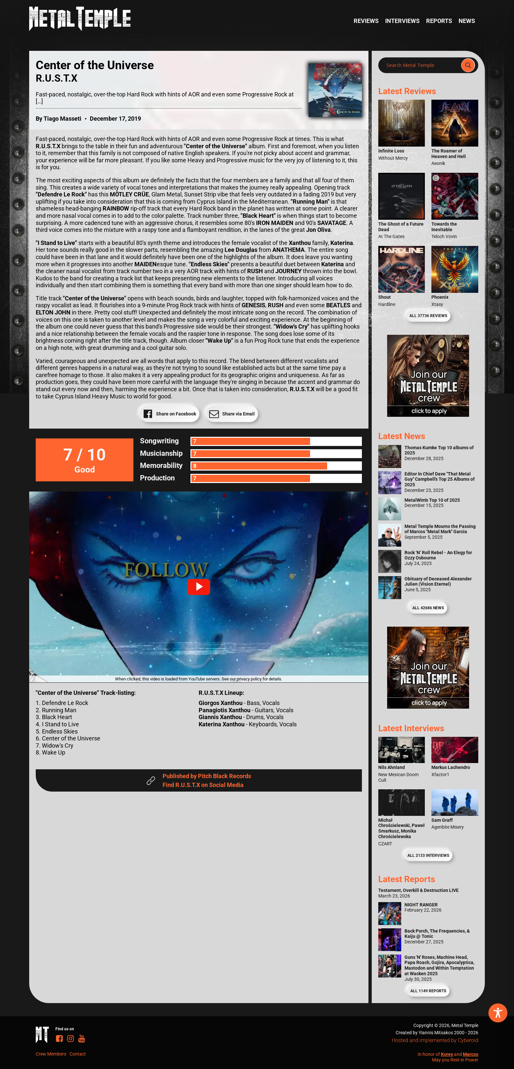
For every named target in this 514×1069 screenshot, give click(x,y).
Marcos (470, 1054)
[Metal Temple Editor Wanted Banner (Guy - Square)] (428, 706)
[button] (198, 586)
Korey (447, 1054)
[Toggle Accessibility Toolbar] (498, 1013)
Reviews (366, 20)
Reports (439, 20)
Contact (77, 1054)
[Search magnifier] (468, 65)
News (467, 20)
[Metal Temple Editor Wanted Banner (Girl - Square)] (428, 414)
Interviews (402, 20)
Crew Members (51, 1054)
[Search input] (421, 65)
